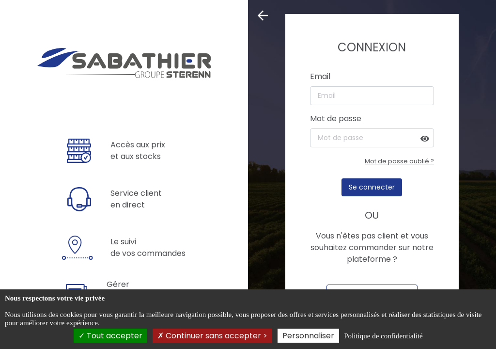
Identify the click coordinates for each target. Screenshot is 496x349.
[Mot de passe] (372, 137)
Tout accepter (110, 335)
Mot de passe (335, 118)
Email (320, 76)
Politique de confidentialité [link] (383, 336)
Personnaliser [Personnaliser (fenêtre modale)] (308, 335)
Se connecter (372, 187)
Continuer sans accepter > (212, 335)
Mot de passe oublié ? (399, 161)
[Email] (372, 95)
